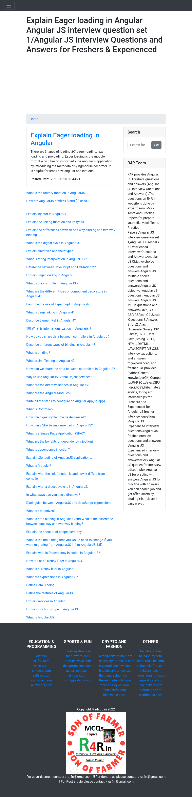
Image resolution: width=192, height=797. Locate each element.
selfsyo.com (41, 675)
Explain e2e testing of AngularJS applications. (59, 458)
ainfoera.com (77, 675)
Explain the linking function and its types (55, 222)
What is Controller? (39, 409)
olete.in (41, 656)
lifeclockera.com (150, 685)
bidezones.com (114, 695)
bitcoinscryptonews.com (116, 671)
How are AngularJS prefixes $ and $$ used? (57, 201)
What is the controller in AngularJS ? (52, 283)
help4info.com (150, 651)
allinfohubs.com (150, 695)
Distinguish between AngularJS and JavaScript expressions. (69, 503)
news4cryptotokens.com (116, 661)
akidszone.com (150, 671)
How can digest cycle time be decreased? (56, 417)
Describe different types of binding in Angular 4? (60, 345)
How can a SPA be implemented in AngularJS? (59, 425)
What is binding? (38, 353)
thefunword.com (78, 656)
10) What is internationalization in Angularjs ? (58, 328)
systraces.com (41, 680)
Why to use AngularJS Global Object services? (59, 377)
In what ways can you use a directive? (53, 495)
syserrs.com (41, 666)
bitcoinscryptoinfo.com (115, 656)
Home (34, 119)
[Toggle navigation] (9, 6)
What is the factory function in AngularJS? (56, 193)
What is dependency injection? (48, 449)
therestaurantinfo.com (151, 675)
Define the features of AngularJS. (50, 593)
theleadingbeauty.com (115, 680)
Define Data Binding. (40, 585)
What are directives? (40, 511)
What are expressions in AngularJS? (52, 577)
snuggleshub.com (78, 680)
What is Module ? (38, 466)
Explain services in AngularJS (47, 601)
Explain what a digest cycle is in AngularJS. (57, 487)
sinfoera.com (41, 671)
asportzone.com (78, 671)
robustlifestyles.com (114, 685)
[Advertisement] (96, 86)
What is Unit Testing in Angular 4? (50, 361)
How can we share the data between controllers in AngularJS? (70, 369)
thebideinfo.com (114, 690)
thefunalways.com (78, 661)
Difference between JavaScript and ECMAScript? (61, 267)
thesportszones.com (78, 666)
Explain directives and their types (49, 251)
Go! (156, 145)
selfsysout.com (41, 685)
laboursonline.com (150, 661)
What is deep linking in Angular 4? (50, 312)
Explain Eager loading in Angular (49, 275)
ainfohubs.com (150, 690)
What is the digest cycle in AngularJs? (53, 243)
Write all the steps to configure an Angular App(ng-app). (66, 401)
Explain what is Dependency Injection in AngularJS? (63, 553)
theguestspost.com (151, 680)
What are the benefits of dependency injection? (59, 441)
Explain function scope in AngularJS (52, 609)
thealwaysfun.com (78, 651)
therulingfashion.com (114, 675)
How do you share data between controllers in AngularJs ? (68, 336)
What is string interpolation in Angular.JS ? (56, 259)
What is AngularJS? (40, 617)
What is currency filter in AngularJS (51, 569)
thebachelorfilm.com (151, 666)
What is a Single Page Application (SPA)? (55, 433)
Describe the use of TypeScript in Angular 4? (57, 304)
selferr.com (41, 661)
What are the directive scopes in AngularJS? (57, 385)
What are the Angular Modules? (48, 393)
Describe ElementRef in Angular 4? (51, 320)
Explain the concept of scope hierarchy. (54, 532)
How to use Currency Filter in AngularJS (54, 561)
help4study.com (150, 656)
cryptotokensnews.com (116, 666)
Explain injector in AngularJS (46, 214)
